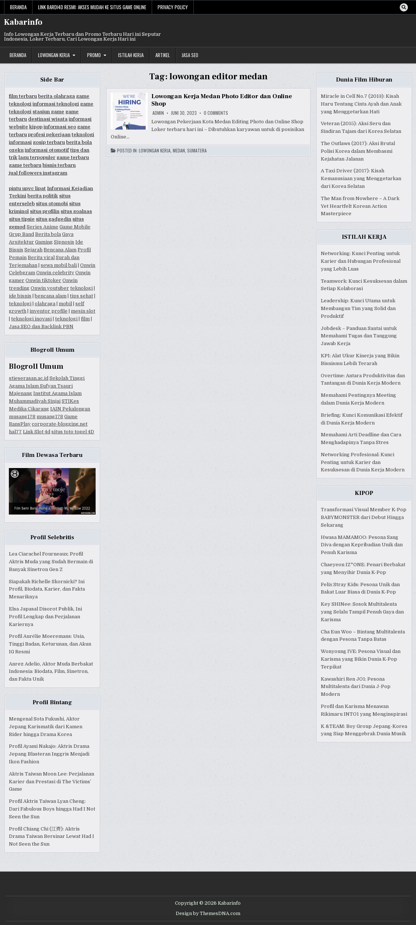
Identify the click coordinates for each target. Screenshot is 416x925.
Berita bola (48, 234)
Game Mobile (74, 227)
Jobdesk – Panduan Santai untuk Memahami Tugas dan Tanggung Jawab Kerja (359, 336)
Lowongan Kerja (54, 55)
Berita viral (41, 257)
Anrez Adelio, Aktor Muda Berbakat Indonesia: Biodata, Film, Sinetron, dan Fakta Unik (51, 671)
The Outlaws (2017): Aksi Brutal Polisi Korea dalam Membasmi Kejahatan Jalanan (358, 151)
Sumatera (197, 150)
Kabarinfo (23, 22)
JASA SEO (190, 55)
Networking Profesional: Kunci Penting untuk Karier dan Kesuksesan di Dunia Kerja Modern (363, 462)
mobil (65, 303)
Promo (94, 55)
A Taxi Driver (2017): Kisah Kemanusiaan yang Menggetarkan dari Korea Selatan (361, 178)
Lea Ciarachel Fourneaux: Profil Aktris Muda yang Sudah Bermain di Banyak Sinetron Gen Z (51, 561)
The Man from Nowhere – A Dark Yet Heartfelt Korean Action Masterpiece (360, 206)
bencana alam (50, 296)
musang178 (22, 416)
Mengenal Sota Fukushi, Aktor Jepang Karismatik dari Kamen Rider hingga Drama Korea (45, 726)
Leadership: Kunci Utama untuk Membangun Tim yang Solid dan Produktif (358, 308)
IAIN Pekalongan (70, 409)
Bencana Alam (60, 249)
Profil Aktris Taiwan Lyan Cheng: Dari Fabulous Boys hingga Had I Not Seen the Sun (52, 808)
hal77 (15, 431)
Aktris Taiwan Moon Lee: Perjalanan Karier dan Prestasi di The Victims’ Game (51, 781)
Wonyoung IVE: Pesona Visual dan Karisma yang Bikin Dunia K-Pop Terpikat (360, 659)
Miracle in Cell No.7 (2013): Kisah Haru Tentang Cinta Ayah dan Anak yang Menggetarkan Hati (361, 103)
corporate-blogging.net (59, 424)
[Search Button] (404, 7)
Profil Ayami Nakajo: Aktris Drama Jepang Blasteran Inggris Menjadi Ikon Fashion (49, 753)
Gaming (44, 242)
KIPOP (364, 493)
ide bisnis (20, 296)
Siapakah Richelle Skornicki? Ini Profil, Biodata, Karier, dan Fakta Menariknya (47, 589)
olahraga (45, 303)
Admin (158, 113)
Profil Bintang (52, 702)
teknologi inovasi (31, 318)
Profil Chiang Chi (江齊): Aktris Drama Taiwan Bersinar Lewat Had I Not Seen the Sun (51, 836)
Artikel (162, 55)
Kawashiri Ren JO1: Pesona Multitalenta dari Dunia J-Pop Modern (356, 686)
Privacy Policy (173, 7)
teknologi (81, 288)
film (85, 318)
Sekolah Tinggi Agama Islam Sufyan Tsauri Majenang (47, 385)
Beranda (18, 7)
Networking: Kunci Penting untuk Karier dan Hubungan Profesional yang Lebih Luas (360, 261)
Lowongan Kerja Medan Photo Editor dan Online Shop (221, 100)
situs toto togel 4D (72, 431)
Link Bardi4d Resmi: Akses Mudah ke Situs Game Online (92, 7)
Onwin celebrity (55, 272)
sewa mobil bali (59, 265)
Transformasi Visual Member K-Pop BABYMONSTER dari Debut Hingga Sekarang (363, 517)
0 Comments (216, 113)
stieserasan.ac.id (28, 378)
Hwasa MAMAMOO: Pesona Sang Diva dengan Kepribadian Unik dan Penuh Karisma (362, 545)
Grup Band (21, 234)
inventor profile (49, 311)
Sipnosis (64, 242)
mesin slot (83, 311)
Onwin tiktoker (43, 280)
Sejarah (33, 249)
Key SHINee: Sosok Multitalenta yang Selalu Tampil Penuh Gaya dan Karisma (362, 611)
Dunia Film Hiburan (364, 79)
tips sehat (81, 296)
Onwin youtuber (50, 288)
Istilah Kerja (131, 55)
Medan (179, 150)
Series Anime (42, 227)
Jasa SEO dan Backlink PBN (41, 326)
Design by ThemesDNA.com (208, 913)
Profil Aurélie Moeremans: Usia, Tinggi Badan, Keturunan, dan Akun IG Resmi (50, 643)
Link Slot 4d (36, 431)
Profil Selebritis (52, 537)
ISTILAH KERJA (364, 237)
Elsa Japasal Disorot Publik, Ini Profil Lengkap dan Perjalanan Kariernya (45, 616)
